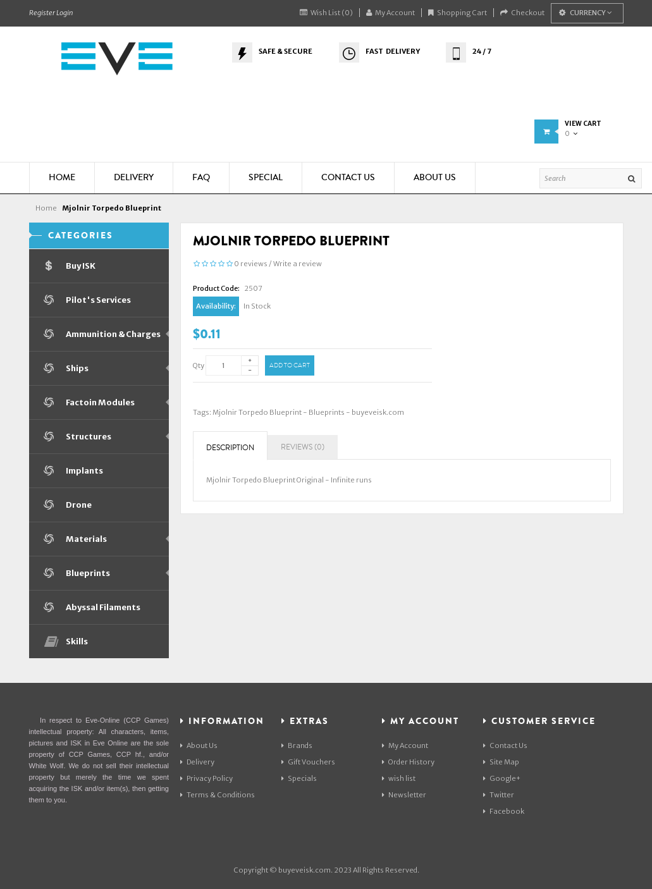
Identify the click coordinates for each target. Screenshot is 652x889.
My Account (390, 12)
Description (230, 448)
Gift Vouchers (308, 761)
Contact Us (505, 745)
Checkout (522, 12)
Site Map (501, 761)
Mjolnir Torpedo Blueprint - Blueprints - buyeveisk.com (308, 412)
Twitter (498, 794)
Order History (408, 761)
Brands (296, 745)
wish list (398, 778)
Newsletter (404, 794)
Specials (299, 778)
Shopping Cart (457, 12)
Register (42, 12)
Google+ (501, 778)
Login (64, 12)
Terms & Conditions (217, 794)
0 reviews (251, 263)
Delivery (197, 761)
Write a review (297, 263)
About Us (199, 745)
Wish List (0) (326, 12)
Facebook (503, 811)
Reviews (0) (302, 447)
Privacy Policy (206, 778)
